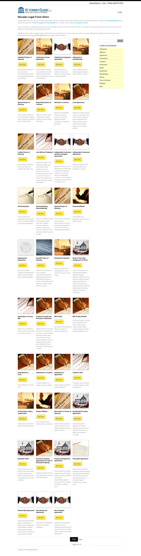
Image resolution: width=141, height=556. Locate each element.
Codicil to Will (78, 372)
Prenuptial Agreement (80, 459)
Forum (104, 3)
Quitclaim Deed (23, 459)
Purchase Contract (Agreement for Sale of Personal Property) (44, 460)
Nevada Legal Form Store (115, 3)
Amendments (104, 58)
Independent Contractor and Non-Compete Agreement (62, 154)
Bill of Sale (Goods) (80, 316)
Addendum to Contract (44, 372)
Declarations (103, 64)
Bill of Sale (58, 316)
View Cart (78, 544)
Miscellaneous (104, 74)
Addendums (103, 49)
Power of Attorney (105, 80)
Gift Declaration (23, 206)
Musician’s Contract (61, 102)
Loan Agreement (78, 102)
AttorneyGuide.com (94, 3)
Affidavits (102, 52)
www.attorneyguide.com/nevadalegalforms (45, 23)
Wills (101, 86)
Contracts (103, 61)
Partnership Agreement (26, 510)
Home (120, 12)
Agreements (103, 55)
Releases (102, 83)
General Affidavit (79, 206)
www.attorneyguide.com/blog (79, 23)
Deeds (102, 68)
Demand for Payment (61, 258)
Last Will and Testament (44, 152)
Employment (103, 71)
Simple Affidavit (41, 411)
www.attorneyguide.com (113, 20)
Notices (102, 77)
